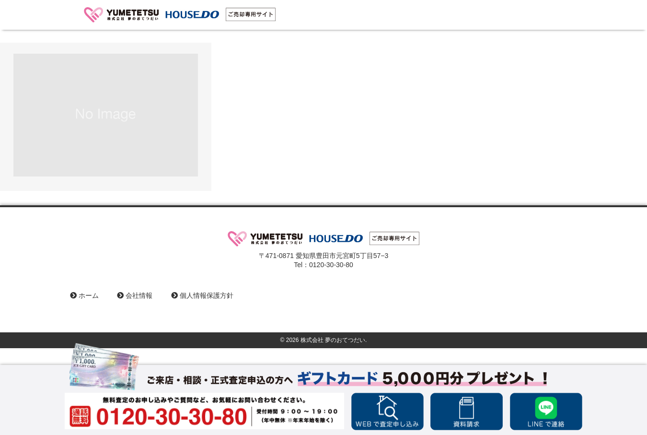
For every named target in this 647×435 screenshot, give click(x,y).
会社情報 (134, 295)
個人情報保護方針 (202, 295)
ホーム (84, 295)
